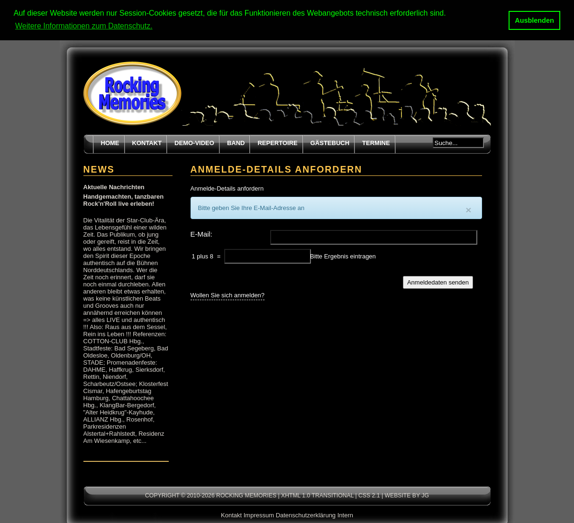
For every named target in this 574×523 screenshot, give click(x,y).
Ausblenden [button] (534, 20)
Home (110, 142)
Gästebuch (329, 142)
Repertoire (277, 142)
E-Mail (200, 233)
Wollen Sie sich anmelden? (228, 294)
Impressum (259, 514)
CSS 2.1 (369, 495)
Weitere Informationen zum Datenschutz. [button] (84, 26)
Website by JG (406, 495)
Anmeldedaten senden (438, 281)
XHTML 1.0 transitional (317, 495)
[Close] (468, 209)
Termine (376, 142)
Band (236, 142)
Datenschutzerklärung (306, 514)
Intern (345, 514)
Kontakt (147, 142)
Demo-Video (194, 142)
